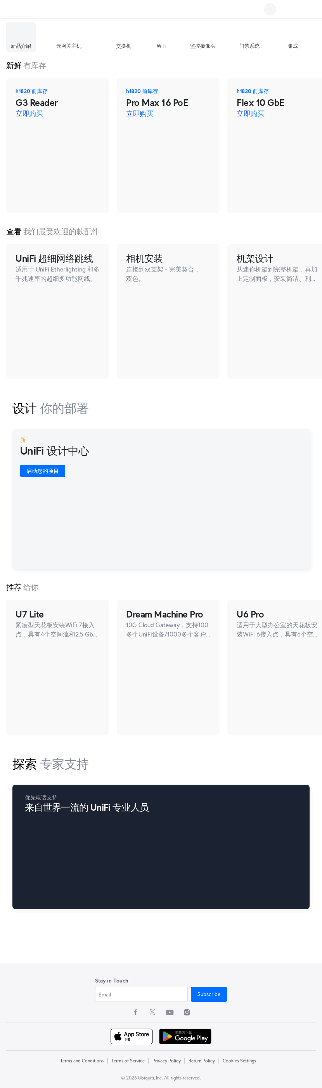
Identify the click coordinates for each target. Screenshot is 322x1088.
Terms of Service (128, 1060)
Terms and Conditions (82, 1060)
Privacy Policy (166, 1060)
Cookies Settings (239, 1060)
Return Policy (202, 1060)
